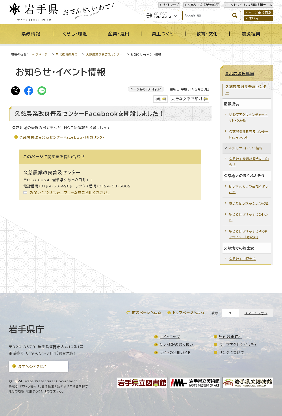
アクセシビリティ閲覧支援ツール (250, 5)
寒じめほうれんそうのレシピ (248, 217)
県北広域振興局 (67, 54)
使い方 (254, 18)
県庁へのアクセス (32, 366)
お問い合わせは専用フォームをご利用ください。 (70, 192)
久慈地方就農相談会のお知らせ (249, 161)
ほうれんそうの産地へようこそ (249, 189)
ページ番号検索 (260, 12)
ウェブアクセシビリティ (238, 344)
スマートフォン (256, 313)
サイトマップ (170, 5)
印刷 (158, 99)
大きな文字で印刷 (187, 99)
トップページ (39, 54)
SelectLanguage (163, 15)
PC (230, 313)
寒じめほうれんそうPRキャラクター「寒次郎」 (248, 234)
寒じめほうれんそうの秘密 (249, 203)
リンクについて (231, 352)
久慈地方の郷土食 (242, 259)
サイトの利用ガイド (175, 352)
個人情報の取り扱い (176, 344)
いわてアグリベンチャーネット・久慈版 (248, 117)
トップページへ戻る (189, 312)
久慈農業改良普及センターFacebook (61, 137)
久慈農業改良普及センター (104, 54)
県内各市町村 (230, 336)
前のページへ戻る (146, 312)
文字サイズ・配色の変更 (203, 5)
